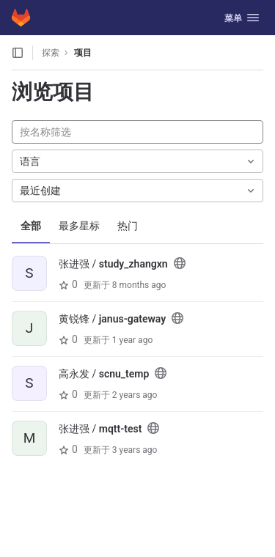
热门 (127, 226)
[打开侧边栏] (17, 52)
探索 (50, 53)
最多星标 (79, 226)
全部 (31, 226)
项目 (83, 53)
